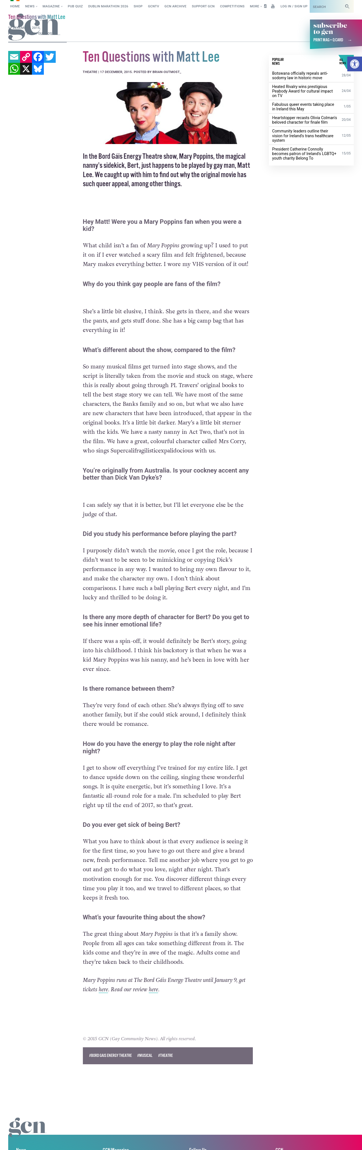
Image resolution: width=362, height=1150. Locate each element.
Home (15, 6)
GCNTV (153, 6)
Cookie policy (19, 1140)
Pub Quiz (75, 6)
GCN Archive (176, 6)
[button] (354, 64)
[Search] (347, 6)
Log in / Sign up (294, 6)
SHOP (138, 6)
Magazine (51, 6)
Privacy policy (55, 1140)
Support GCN (203, 6)
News (30, 6)
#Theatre (165, 1055)
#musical (144, 1055)
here (103, 990)
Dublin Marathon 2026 (108, 6)
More (254, 6)
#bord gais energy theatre (110, 1055)
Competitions (232, 6)
